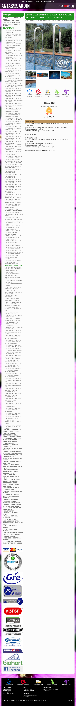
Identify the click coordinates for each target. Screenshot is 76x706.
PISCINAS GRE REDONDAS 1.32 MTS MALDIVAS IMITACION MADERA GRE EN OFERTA (14, 247)
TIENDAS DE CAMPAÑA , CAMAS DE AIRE (11, 488)
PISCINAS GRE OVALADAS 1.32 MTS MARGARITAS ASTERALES (13, 410)
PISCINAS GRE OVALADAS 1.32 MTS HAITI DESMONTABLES (13, 191)
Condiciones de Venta (28, 690)
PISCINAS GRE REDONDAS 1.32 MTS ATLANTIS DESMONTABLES (13, 171)
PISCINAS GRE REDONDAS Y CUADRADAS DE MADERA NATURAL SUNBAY (13, 153)
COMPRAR (30, 121)
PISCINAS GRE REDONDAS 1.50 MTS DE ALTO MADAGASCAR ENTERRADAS (13, 143)
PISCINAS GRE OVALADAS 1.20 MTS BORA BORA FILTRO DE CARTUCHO (13, 70)
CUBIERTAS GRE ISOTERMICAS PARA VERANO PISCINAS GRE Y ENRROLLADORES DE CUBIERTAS (13, 294)
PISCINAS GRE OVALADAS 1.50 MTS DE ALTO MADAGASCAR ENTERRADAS (13, 148)
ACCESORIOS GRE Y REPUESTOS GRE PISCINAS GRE (13, 308)
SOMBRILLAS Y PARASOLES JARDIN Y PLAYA (10, 512)
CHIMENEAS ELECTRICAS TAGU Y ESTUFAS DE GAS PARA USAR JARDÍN (12, 439)
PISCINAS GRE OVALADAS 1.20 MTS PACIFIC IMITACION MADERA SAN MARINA (13, 115)
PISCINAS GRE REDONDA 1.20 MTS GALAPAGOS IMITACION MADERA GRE (13, 360)
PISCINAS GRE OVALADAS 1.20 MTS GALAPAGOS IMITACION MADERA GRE (13, 365)
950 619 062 (26, 1)
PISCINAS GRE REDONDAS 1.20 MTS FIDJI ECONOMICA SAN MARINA (13, 35)
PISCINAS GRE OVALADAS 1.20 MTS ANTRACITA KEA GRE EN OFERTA (13, 105)
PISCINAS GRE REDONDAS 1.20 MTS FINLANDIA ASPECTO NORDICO (13, 90)
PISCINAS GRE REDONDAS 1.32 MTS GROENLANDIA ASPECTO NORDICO (13, 227)
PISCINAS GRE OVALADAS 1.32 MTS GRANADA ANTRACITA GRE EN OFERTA (13, 201)
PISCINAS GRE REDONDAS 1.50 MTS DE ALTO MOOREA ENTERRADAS (13, 138)
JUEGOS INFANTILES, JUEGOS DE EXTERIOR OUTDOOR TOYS (11, 471)
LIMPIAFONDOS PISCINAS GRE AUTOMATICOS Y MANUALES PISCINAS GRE (13, 303)
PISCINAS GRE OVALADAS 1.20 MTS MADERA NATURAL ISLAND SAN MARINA (13, 337)
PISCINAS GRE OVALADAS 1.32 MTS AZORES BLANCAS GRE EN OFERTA (13, 186)
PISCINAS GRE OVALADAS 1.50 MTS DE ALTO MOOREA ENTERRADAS (13, 133)
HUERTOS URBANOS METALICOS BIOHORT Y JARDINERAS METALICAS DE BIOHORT (13, 522)
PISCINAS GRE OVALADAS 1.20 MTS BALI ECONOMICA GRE (13, 385)
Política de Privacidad (8, 693)
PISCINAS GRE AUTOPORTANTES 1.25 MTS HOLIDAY (13, 421)
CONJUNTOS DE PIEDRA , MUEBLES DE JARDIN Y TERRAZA (12, 496)
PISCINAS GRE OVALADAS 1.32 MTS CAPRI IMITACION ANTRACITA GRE (13, 206)
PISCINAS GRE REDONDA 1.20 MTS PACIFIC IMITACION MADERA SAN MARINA (13, 110)
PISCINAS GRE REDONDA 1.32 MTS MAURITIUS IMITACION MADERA (13, 232)
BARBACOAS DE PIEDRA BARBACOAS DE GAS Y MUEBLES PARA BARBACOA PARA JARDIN (12, 507)
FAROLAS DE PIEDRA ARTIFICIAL (10, 516)
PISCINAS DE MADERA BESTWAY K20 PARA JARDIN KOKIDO (12, 466)
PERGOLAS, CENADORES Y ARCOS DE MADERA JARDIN (12, 452)
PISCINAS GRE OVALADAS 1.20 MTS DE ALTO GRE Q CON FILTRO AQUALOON (13, 55)
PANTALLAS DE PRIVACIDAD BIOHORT (10, 444)
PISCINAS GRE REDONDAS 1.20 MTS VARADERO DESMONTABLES (13, 390)
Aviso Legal (5, 692)
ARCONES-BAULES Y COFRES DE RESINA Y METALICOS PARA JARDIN (12, 435)
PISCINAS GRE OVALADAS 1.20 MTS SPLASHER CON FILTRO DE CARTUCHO (13, 60)
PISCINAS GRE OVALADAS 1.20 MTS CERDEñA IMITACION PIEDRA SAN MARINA (14, 85)
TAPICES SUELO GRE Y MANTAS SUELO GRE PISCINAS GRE (12, 323)
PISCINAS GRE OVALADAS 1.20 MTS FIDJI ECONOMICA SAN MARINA (13, 50)
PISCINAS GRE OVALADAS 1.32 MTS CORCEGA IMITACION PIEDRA (14, 222)
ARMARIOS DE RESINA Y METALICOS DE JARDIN (11, 430)
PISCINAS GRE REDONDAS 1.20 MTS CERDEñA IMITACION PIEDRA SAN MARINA (14, 80)
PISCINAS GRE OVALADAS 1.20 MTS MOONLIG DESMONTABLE (13, 400)
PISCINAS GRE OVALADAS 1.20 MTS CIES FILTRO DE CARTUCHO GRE (13, 375)
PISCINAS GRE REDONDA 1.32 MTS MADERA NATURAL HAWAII (13, 332)
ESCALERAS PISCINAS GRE (62, 20)
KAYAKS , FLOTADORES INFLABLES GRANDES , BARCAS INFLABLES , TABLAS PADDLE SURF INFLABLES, (11, 483)
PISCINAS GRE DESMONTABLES (37, 20)
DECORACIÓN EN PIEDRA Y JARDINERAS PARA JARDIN (12, 542)
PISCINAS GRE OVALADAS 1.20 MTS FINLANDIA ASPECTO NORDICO (13, 95)
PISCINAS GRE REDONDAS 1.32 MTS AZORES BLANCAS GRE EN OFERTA (13, 181)
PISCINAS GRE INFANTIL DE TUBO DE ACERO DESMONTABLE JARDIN (13, 262)
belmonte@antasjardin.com (44, 1)
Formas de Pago (27, 689)
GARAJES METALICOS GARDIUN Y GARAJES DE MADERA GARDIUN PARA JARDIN (11, 23)
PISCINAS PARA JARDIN (12, 534)
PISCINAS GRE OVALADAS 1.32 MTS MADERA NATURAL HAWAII (13, 426)
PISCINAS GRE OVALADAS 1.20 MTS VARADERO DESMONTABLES (13, 395)
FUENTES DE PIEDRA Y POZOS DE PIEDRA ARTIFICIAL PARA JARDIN (11, 501)
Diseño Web (70, 700)
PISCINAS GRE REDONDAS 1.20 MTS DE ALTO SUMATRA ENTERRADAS (13, 123)
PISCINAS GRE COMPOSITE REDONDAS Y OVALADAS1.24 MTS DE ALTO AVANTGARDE (13, 161)
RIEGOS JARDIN (9, 536)
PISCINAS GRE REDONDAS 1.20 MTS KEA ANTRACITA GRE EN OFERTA (13, 100)
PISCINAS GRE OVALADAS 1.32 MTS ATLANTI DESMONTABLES (13, 176)
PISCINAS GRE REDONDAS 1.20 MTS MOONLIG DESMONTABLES (13, 405)
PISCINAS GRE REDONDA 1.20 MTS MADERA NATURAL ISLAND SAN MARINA (13, 342)
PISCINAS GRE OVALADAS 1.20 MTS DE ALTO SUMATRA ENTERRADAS (13, 128)
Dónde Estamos (6, 690)
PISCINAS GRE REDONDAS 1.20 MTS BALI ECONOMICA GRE (13, 380)
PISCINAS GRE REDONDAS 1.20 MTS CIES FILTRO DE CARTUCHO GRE (13, 370)
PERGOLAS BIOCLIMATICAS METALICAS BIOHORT (12, 448)
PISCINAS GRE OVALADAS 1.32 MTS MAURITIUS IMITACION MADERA (13, 242)
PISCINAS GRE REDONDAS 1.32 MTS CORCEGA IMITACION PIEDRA (14, 214)
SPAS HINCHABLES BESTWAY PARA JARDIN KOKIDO (11, 476)
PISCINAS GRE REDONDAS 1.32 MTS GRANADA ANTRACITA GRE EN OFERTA (13, 196)
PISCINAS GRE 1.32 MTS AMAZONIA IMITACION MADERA (12, 257)
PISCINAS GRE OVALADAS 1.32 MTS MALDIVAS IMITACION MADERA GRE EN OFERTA (14, 252)
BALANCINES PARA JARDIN (13, 532)
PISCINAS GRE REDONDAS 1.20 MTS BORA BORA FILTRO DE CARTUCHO (13, 65)
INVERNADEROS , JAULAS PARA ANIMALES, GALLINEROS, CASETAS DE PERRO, (12, 457)
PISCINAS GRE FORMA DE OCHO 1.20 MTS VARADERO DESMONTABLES (13, 45)
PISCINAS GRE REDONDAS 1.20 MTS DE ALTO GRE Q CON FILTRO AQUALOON (13, 40)
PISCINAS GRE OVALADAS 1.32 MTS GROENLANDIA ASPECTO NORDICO (13, 237)
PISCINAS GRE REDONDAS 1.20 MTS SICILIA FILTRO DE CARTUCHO (13, 75)
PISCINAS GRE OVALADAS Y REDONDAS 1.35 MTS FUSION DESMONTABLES (13, 166)
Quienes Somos (6, 689)
